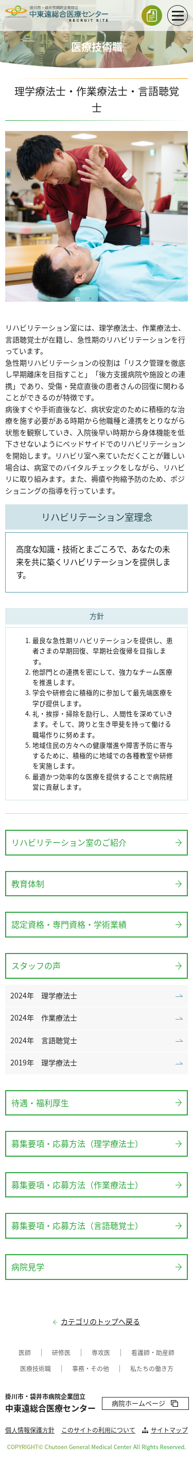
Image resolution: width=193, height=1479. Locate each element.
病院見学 (27, 1266)
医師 (25, 1352)
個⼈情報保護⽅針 (30, 1430)
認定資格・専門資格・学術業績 (69, 924)
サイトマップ (169, 1430)
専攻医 (101, 1352)
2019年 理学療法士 (43, 1062)
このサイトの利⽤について (98, 1430)
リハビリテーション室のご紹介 (69, 842)
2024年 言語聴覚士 (43, 1040)
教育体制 (27, 883)
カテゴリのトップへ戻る (100, 1321)
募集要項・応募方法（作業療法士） (77, 1184)
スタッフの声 (36, 965)
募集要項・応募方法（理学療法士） (77, 1143)
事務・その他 (90, 1368)
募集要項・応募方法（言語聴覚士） (77, 1225)
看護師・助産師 (152, 1352)
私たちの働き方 (151, 1368)
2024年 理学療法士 (43, 995)
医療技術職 (35, 1368)
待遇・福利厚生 (40, 1102)
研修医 (61, 1352)
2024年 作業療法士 (43, 1017)
